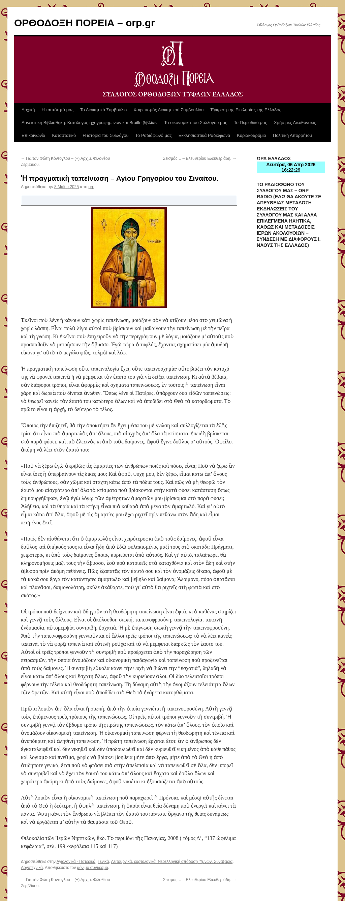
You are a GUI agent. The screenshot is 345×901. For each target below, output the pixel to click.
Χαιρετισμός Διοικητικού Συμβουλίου (168, 109)
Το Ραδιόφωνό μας (153, 135)
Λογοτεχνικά (32, 867)
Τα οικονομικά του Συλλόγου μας (195, 122)
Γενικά (103, 861)
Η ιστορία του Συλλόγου (105, 135)
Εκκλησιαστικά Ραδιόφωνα (204, 135)
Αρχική (28, 109)
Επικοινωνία (33, 135)
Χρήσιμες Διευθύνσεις (295, 122)
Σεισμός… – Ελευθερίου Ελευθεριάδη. (200, 158)
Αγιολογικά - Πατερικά (76, 861)
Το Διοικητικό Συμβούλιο (103, 109)
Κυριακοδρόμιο (251, 135)
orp (91, 186)
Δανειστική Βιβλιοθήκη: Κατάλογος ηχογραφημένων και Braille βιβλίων (90, 122)
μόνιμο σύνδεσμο (92, 867)
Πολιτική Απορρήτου (292, 135)
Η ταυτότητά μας (57, 109)
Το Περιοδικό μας (250, 122)
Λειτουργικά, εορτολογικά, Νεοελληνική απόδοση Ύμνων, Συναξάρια (171, 861)
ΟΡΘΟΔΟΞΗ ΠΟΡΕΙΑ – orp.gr (84, 22)
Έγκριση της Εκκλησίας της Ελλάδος (245, 109)
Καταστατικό (64, 135)
